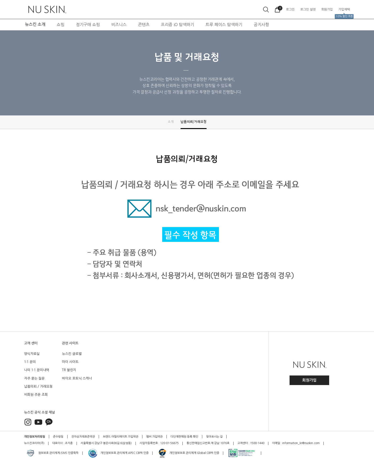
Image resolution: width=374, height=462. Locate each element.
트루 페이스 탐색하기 (224, 24)
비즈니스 (119, 24)
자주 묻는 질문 (34, 378)
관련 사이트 (70, 343)
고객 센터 (30, 343)
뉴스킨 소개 (35, 24)
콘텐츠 (144, 24)
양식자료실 (32, 353)
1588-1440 (257, 443)
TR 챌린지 (69, 370)
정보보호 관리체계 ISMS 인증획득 (52, 453)
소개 (171, 122)
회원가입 (309, 380)
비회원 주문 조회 (36, 394)
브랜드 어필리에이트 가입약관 (120, 436)
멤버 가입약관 (154, 436)
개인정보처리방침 (34, 436)
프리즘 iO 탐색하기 (177, 24)
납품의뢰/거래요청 (194, 122)
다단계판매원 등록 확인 (184, 436)
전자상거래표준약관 (83, 436)
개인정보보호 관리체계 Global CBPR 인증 (188, 453)
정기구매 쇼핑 (88, 24)
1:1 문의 (30, 362)
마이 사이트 (70, 362)
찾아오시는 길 (214, 436)
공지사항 (261, 24)
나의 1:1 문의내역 (36, 370)
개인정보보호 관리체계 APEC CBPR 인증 (118, 453)
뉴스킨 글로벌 (72, 353)
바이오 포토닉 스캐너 (77, 378)
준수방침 (58, 436)
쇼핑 (60, 24)
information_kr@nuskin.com (301, 443)
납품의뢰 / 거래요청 (38, 386)
